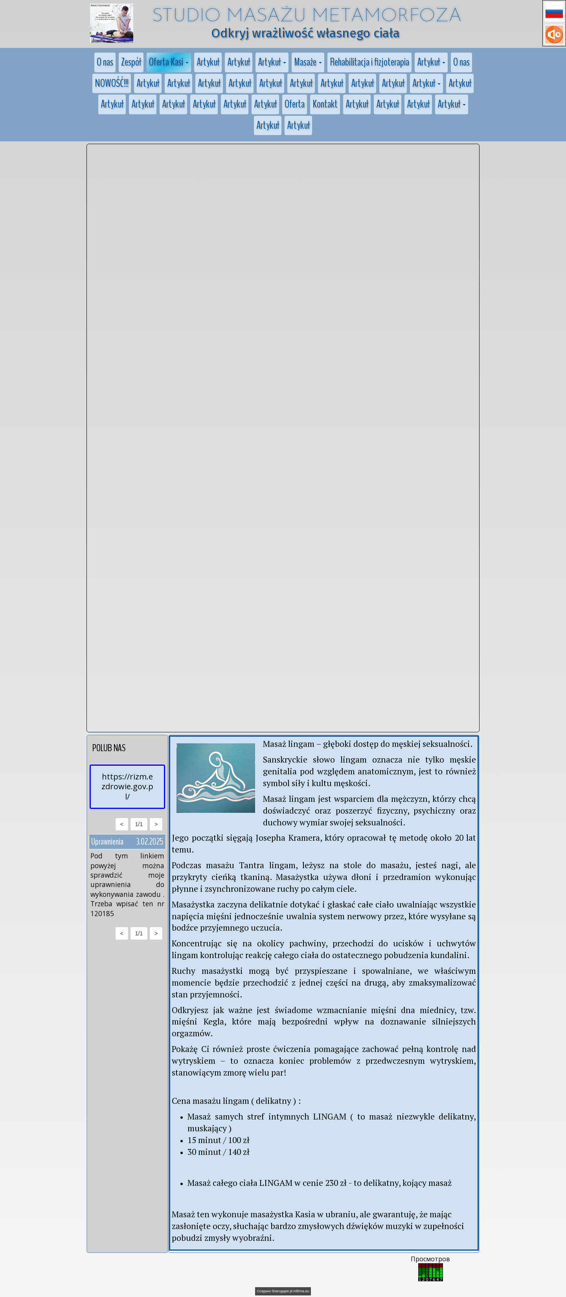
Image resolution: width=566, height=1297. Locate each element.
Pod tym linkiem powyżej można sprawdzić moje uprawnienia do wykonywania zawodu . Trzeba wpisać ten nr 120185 (127, 884)
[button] (554, 11)
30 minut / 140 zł (218, 1151)
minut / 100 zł (224, 1139)
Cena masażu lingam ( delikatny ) (234, 1100)
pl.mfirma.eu (299, 1291)
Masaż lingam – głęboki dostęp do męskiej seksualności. (368, 743)
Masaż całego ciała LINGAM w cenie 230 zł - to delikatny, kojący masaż (319, 1182)
